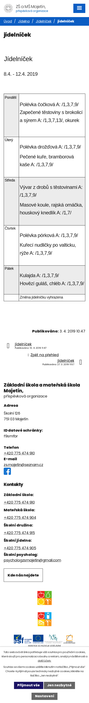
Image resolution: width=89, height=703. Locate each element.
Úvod (8, 21)
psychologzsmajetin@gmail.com (32, 560)
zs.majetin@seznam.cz (23, 464)
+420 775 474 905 (20, 548)
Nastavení (44, 696)
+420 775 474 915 (19, 532)
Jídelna (23, 21)
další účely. (44, 661)
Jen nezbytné (59, 685)
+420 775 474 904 (20, 517)
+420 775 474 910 (19, 453)
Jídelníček (43, 21)
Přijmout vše (28, 685)
